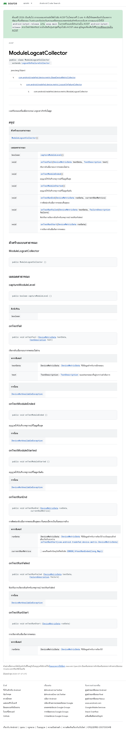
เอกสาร (26, 3)
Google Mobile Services (95, 707)
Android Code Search (50, 3)
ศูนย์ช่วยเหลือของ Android (95, 690)
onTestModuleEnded (51, 174)
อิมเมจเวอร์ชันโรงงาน (11, 707)
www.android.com (93, 703)
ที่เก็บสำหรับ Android (12, 690)
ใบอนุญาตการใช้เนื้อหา (57, 666)
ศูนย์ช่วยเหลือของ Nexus (95, 698)
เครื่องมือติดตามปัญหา (94, 716)
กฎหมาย (30, 727)
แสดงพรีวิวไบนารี (10, 703)
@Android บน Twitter (53, 690)
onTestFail (46, 162)
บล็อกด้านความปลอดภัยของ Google (58, 703)
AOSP (11, 43)
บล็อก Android (50, 698)
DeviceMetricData (62, 162)
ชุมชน (22, 727)
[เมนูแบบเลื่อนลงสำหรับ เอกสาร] (32, 3)
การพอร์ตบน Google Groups (56, 716)
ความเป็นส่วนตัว (54, 727)
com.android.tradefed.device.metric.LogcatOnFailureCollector (54, 84)
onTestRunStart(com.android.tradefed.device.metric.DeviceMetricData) (79, 542)
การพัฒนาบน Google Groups (56, 712)
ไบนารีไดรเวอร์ (9, 712)
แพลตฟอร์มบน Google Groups (57, 707)
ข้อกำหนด (7, 694)
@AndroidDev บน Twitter (55, 694)
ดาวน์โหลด (7, 698)
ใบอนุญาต (41, 727)
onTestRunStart (49, 224)
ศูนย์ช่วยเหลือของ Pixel (94, 694)
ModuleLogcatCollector (24, 138)
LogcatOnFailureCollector (36, 63)
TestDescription (92, 162)
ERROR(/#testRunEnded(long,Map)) (85, 551)
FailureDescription (100, 209)
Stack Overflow (91, 712)
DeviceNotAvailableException (27, 394)
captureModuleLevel (51, 155)
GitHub (6, 716)
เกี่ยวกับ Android (10, 727)
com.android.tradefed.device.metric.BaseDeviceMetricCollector (47, 77)
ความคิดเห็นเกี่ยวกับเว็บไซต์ (74, 727)
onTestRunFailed (49, 209)
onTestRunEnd (48, 197)
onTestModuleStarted (52, 186)
